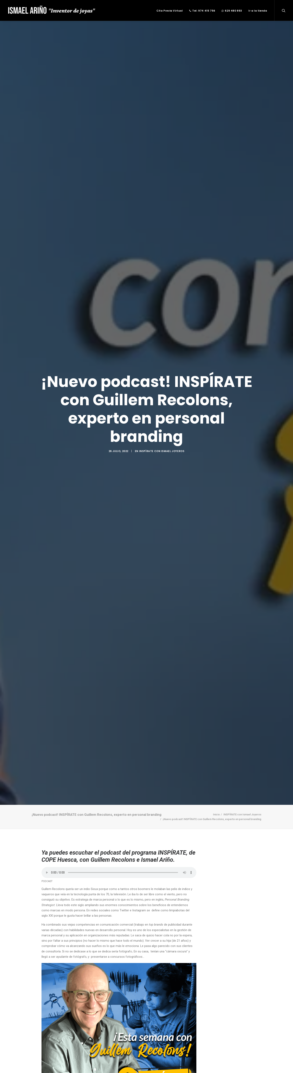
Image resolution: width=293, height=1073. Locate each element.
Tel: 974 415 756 (202, 10)
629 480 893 (232, 10)
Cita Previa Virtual (169, 10)
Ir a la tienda (257, 10)
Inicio (216, 814)
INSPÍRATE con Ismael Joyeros (162, 451)
